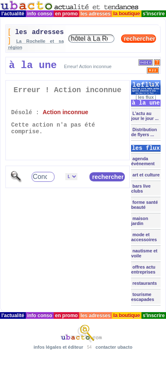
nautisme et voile (144, 253)
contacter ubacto (114, 347)
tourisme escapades (142, 297)
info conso (40, 14)
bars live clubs (141, 188)
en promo (66, 14)
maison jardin (139, 221)
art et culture (145, 174)
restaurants (144, 283)
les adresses (95, 14)
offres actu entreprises (143, 269)
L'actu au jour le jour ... (145, 116)
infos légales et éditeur (58, 347)
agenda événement (142, 161)
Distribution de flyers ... (144, 132)
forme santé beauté (144, 205)
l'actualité (13, 14)
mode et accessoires (144, 237)
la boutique (126, 14)
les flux (146, 97)
